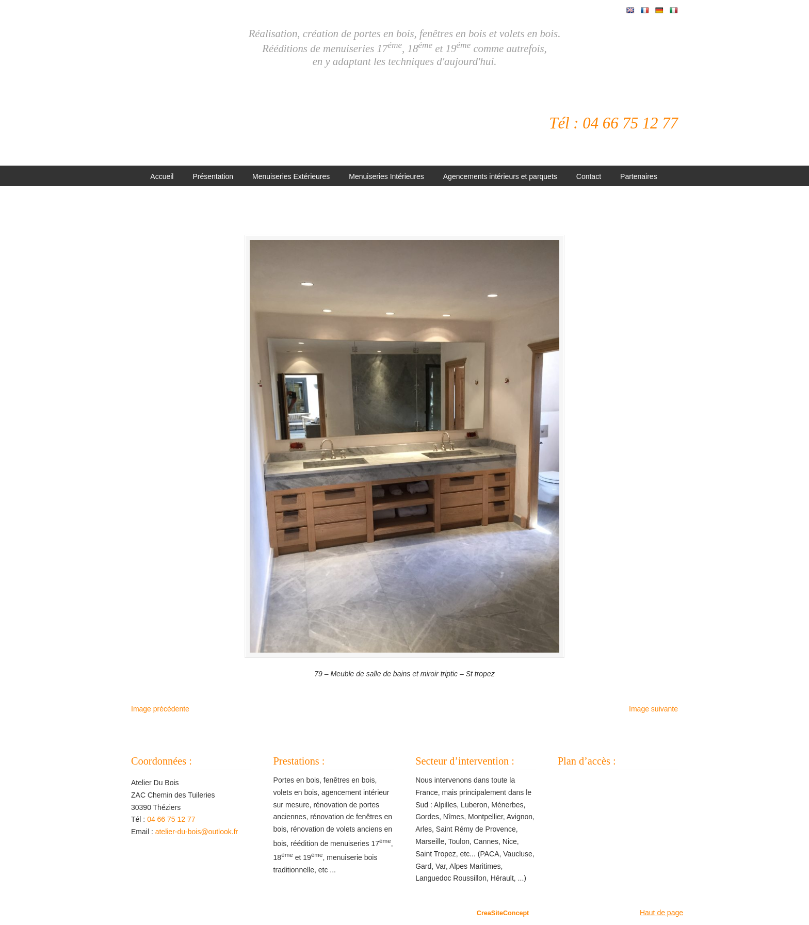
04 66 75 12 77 (171, 819)
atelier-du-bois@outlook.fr (196, 831)
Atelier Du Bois (268, 119)
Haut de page (661, 912)
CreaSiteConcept (503, 913)
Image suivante (653, 709)
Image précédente (160, 709)
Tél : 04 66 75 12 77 (613, 123)
